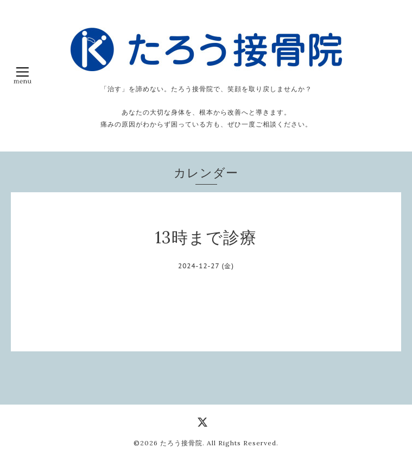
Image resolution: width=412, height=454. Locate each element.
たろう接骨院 (181, 443)
